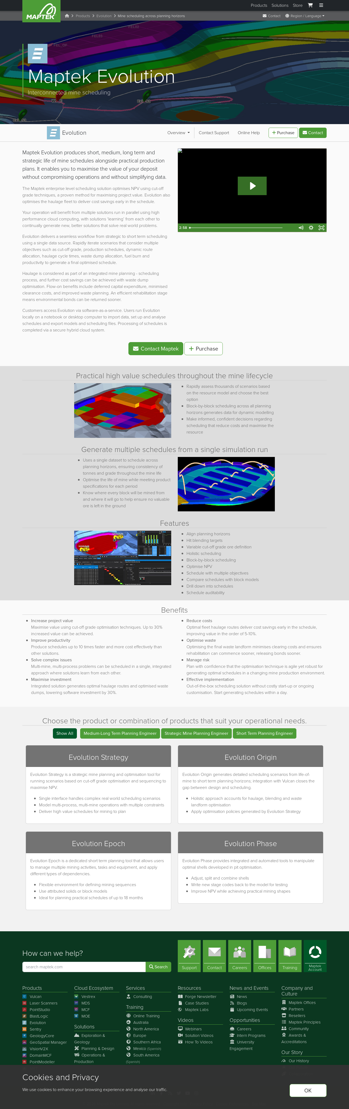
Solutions (280, 5)
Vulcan (31, 994)
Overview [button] (36, 131)
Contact (271, 16)
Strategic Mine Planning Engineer (196, 731)
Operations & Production (89, 1056)
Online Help (108, 131)
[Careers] (239, 954)
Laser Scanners (40, 1001)
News (236, 986)
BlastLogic (35, 1014)
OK (308, 1090)
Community (295, 1027)
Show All (64, 731)
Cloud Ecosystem (93, 986)
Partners (292, 1007)
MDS (82, 1001)
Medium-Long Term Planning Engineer (120, 731)
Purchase (283, 131)
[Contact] (214, 954)
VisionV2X (35, 1047)
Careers (240, 1027)
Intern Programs (248, 1033)
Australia (137, 1020)
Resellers (293, 1013)
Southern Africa (143, 1040)
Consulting (139, 994)
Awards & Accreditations (294, 1036)
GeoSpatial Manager (44, 1040)
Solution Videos (195, 1033)
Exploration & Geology (89, 1036)
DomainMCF (37, 1053)
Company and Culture (297, 989)
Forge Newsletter (197, 994)
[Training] (289, 954)
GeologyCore (38, 1034)
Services (135, 986)
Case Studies (193, 1001)
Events (261, 986)
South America (143, 1056)
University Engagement (242, 1043)
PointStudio (36, 1007)
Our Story (292, 1050)
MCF (82, 1007)
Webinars (190, 1027)
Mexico (143, 1046)
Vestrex (84, 994)
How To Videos (195, 1040)
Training (134, 1005)
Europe (136, 1033)
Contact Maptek (156, 346)
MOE (82, 1014)
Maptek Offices (298, 1000)
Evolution (104, 16)
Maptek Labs (193, 1007)
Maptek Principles (301, 1020)
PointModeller (38, 1060)
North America (142, 1027)
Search (158, 964)
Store (298, 5)
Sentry (31, 1027)
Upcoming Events (249, 1007)
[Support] (189, 954)
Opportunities (245, 1018)
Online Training (143, 1014)
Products (259, 5)
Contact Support (73, 131)
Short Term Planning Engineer (264, 731)
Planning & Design (94, 1046)
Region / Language (303, 16)
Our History (295, 1059)
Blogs (238, 1001)
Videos (186, 1018)
